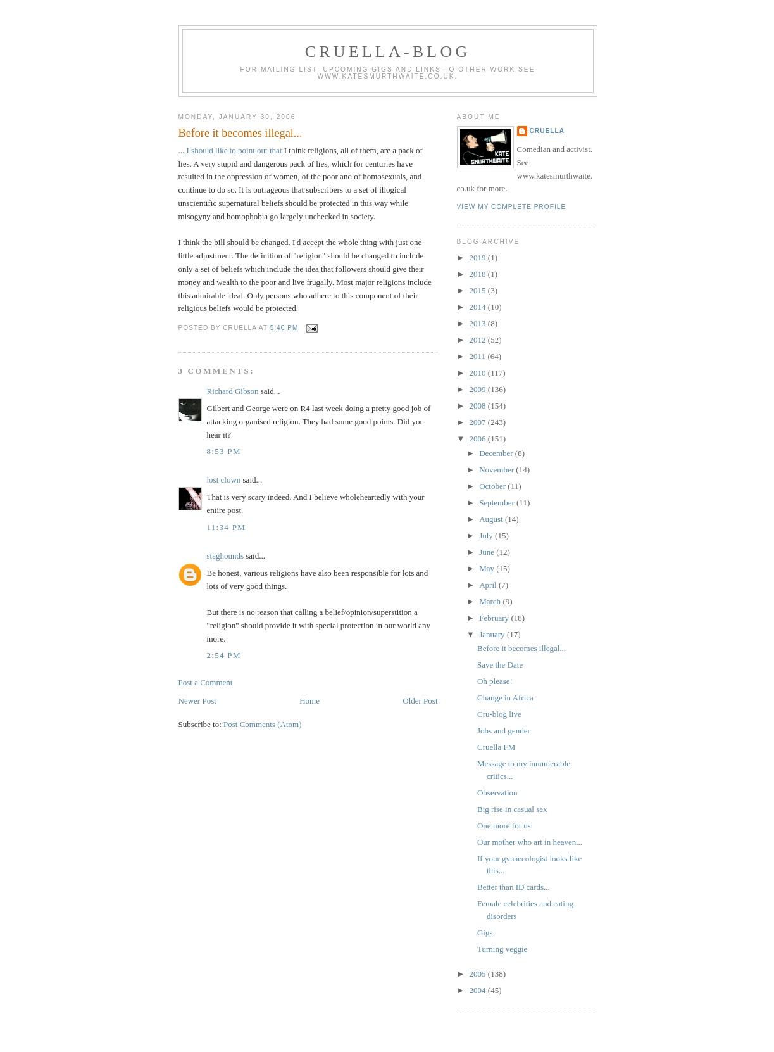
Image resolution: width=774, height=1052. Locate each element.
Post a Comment (205, 682)
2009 (479, 389)
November (497, 469)
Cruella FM (496, 747)
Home (309, 701)
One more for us (504, 825)
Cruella (547, 130)
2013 (479, 323)
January (493, 634)
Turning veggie (502, 949)
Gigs (485, 932)
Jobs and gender (503, 730)
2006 (479, 438)
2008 (479, 405)
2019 (479, 257)
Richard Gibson (233, 391)
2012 (479, 340)
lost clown (224, 480)
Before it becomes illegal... (240, 133)
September (497, 502)
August (492, 519)
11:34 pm (226, 527)
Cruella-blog (388, 51)
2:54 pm (224, 655)
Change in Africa (505, 697)
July (487, 535)
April (489, 585)
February (495, 618)
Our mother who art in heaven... (529, 842)
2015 (479, 290)
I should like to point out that (235, 150)
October (493, 486)
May (487, 568)
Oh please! (495, 681)
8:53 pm (224, 451)
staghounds (225, 556)
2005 (479, 974)
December (497, 453)
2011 (479, 356)
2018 (479, 274)
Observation (497, 792)
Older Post (420, 701)
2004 (479, 990)
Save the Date (500, 664)
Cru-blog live (499, 714)
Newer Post (197, 701)
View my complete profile (511, 206)
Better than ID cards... (513, 887)
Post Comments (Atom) (262, 724)
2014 (479, 307)
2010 (479, 372)
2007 (479, 422)
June (487, 552)
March (490, 601)
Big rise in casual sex (512, 809)
